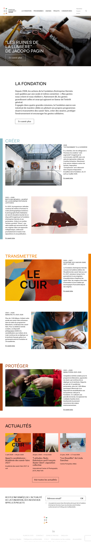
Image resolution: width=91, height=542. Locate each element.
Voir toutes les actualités (45, 473)
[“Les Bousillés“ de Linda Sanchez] (73, 446)
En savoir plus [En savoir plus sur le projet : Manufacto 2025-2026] (10, 340)
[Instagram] (42, 525)
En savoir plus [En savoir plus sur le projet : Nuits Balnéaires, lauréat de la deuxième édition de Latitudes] (10, 232)
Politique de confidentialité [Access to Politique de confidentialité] (33, 533)
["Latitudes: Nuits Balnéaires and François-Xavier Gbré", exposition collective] (45, 446)
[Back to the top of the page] (45, 514)
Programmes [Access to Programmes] (38, 5)
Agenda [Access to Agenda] (48, 5)
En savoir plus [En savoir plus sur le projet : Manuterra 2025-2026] (68, 403)
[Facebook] (37, 525)
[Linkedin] (53, 525)
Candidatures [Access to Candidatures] (67, 5)
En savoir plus (15, 51)
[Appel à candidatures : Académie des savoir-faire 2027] (18, 446)
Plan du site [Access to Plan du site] (28, 529)
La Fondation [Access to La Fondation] (26, 5)
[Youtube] (48, 525)
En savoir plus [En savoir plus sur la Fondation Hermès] (24, 115)
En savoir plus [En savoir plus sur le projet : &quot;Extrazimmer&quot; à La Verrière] (68, 172)
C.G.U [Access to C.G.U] (46, 533)
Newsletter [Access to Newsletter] (79, 2)
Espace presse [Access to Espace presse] (78, 6)
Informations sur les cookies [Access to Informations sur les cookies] (60, 533)
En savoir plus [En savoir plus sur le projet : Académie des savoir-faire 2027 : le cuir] (68, 285)
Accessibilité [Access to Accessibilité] (77, 533)
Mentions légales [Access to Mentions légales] (15, 533)
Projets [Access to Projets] (56, 5)
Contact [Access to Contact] (40, 529)
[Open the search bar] (86, 5)
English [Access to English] (64, 529)
